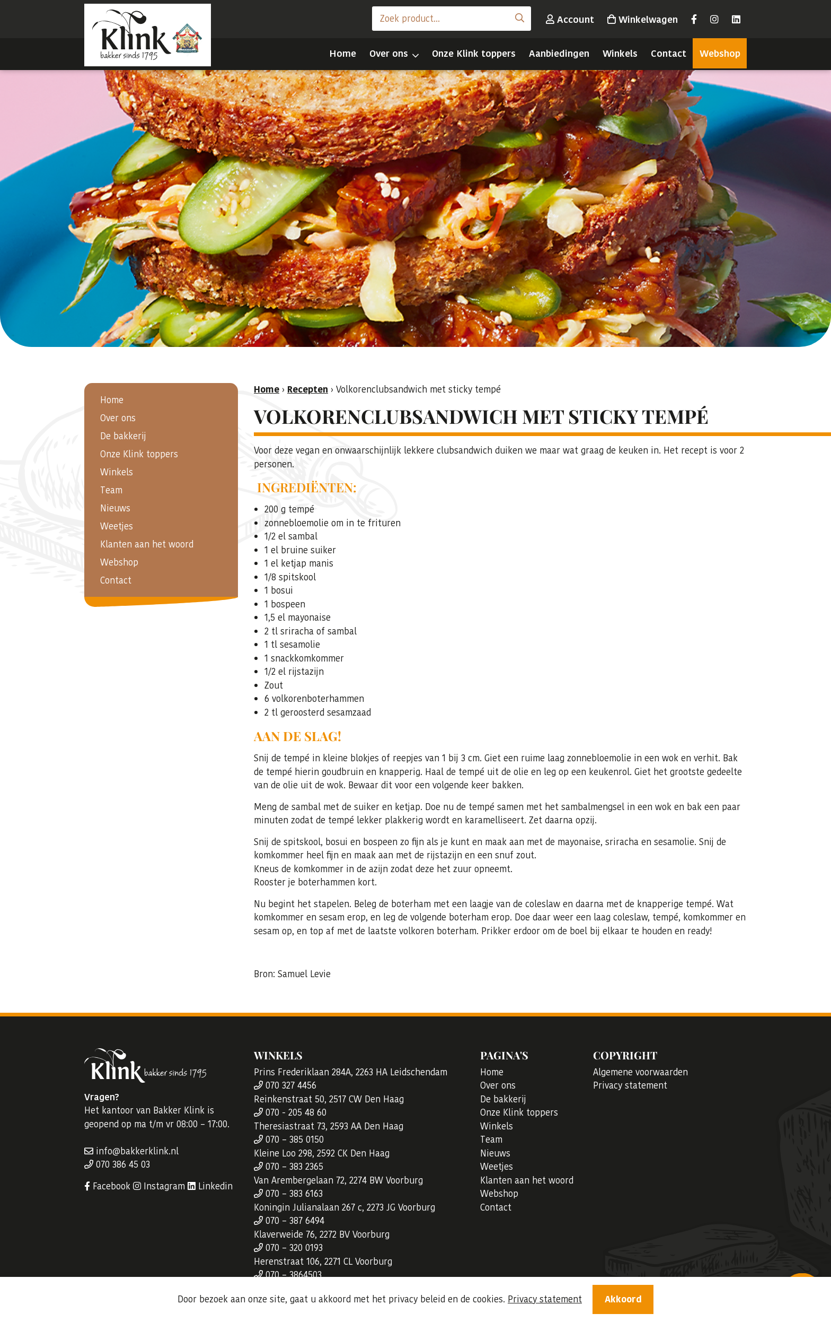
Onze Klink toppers (474, 53)
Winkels (620, 53)
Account (570, 19)
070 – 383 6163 (288, 1193)
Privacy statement (630, 1085)
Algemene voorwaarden (640, 1072)
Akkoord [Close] (623, 1300)
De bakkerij (123, 436)
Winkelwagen (642, 19)
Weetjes (116, 526)
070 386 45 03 (117, 1164)
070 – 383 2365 (288, 1166)
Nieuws (115, 508)
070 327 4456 (285, 1085)
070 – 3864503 (288, 1274)
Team (111, 490)
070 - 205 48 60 (290, 1112)
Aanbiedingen (559, 53)
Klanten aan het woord (146, 544)
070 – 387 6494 (289, 1220)
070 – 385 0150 (289, 1139)
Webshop (720, 53)
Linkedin (210, 1186)
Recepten (307, 389)
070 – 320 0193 (288, 1247)
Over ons (388, 53)
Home (342, 53)
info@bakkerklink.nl (131, 1151)
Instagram (159, 1186)
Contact (668, 53)
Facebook (107, 1186)
